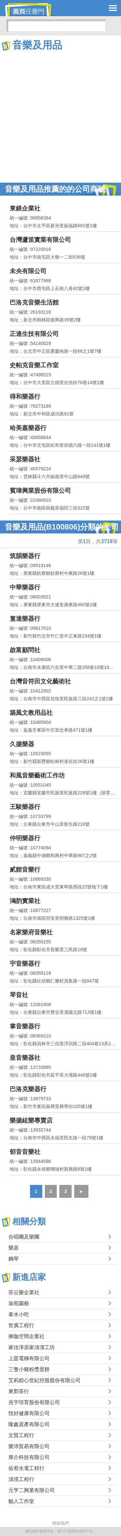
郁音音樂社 (25, 1151)
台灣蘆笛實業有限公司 (40, 239)
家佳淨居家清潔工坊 (31, 1347)
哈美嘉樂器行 (28, 427)
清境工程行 (21, 1479)
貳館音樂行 (25, 869)
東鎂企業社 (25, 208)
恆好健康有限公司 (29, 1413)
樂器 (13, 1248)
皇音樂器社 (25, 1057)
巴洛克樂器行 (28, 1089)
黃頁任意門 (32, 9)
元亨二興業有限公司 (31, 1490)
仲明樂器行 (25, 838)
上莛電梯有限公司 (29, 1358)
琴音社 (19, 995)
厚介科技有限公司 (29, 1457)
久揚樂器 (22, 744)
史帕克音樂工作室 (34, 365)
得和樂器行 (25, 396)
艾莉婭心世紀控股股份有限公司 (44, 1380)
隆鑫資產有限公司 (29, 1424)
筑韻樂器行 (25, 556)
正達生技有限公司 (34, 333)
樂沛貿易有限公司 (29, 1446)
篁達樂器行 (25, 618)
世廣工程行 (21, 1325)
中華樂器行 (25, 587)
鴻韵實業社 (25, 900)
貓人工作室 (21, 1501)
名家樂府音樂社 (31, 932)
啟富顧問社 (25, 650)
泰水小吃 (18, 1314)
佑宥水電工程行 (26, 1468)
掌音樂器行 (25, 1026)
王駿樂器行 (25, 806)
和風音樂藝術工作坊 (37, 775)
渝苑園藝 (18, 1303)
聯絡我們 (60, 1523)
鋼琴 (13, 1259)
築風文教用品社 (31, 712)
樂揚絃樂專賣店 (31, 1120)
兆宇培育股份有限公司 (34, 1402)
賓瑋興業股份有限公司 (40, 490)
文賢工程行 (21, 1435)
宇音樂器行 (25, 963)
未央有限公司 (28, 271)
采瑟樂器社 (25, 459)
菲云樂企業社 (23, 1292)
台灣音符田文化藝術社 (40, 681)
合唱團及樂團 (23, 1237)
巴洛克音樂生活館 (34, 302)
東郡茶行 (18, 1391)
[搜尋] (56, 25)
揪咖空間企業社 (26, 1336)
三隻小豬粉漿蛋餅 (29, 1369)
